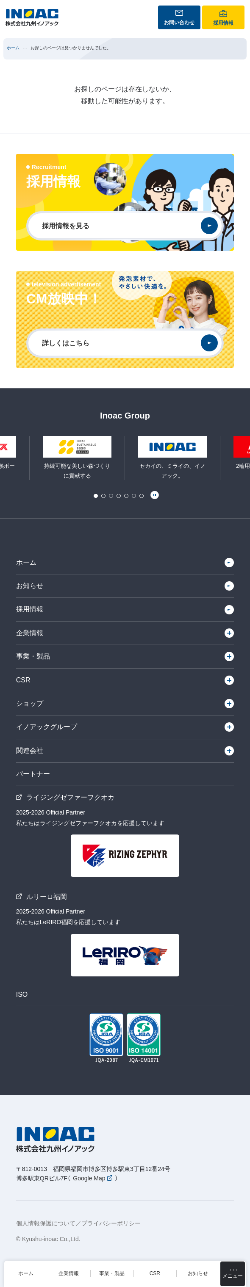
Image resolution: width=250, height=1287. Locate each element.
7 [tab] (141, 496)
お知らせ (29, 585)
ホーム (13, 47)
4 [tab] (119, 496)
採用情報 (29, 609)
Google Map (89, 1178)
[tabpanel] (172, 458)
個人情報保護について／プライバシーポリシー (78, 1223)
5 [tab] (126, 496)
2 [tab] (103, 496)
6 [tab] (134, 496)
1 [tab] (96, 496)
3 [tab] (111, 496)
